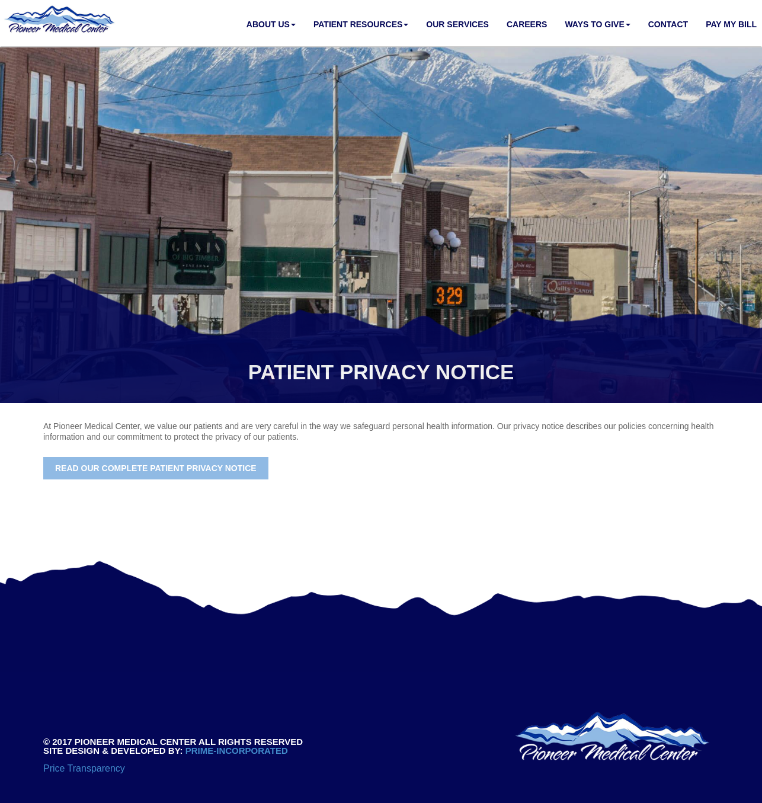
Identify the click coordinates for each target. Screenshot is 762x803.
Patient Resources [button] (360, 24)
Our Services (457, 24)
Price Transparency (84, 768)
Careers (527, 24)
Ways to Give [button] (597, 24)
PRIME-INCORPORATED (235, 751)
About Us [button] (271, 24)
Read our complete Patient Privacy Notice (156, 468)
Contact (668, 24)
